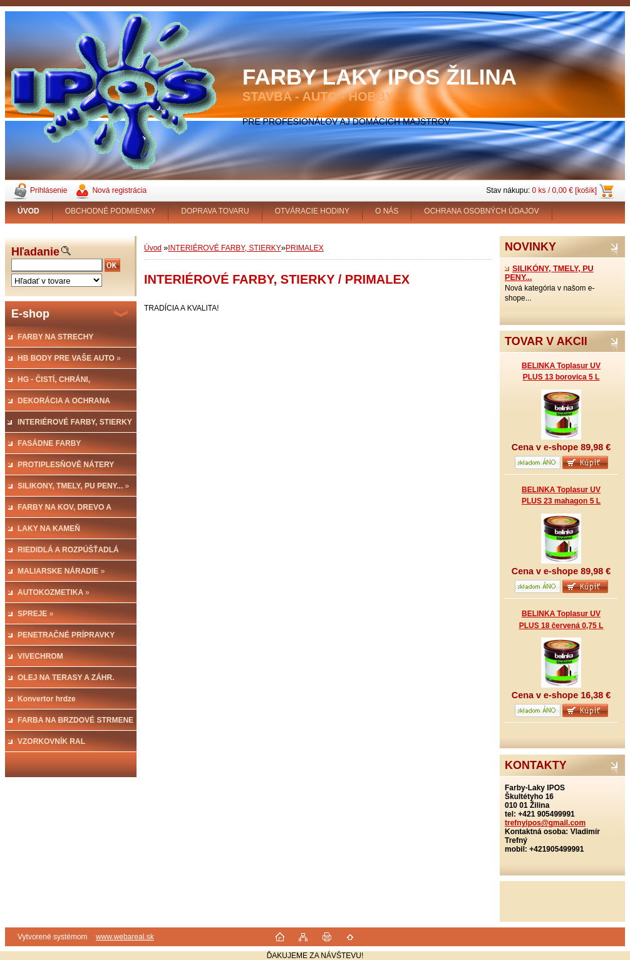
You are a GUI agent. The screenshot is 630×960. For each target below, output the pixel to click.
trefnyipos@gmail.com (545, 822)
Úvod (153, 248)
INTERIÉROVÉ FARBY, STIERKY (224, 248)
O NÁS (386, 211)
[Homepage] (29, 211)
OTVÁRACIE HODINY (312, 211)
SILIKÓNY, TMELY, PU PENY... (549, 273)
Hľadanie (35, 251)
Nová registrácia (119, 190)
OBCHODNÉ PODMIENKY (110, 211)
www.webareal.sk (125, 936)
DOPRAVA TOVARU (215, 211)
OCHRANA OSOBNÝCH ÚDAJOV (481, 211)
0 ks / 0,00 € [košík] (564, 190)
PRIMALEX (305, 248)
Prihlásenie (48, 190)
